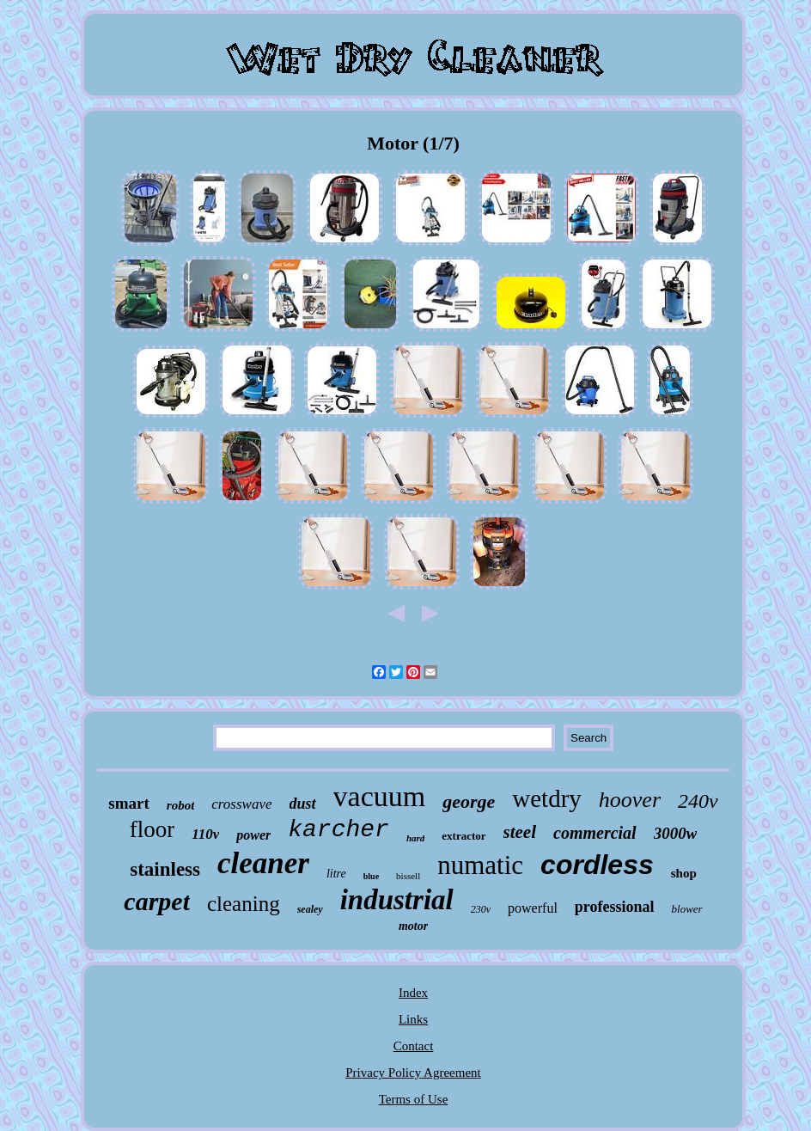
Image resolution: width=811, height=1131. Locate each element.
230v (481, 909)
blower (687, 908)
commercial (595, 832)
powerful (533, 908)
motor (413, 926)
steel (519, 832)
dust (303, 803)
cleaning (243, 903)
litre (336, 873)
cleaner (263, 863)
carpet (157, 901)
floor (152, 829)
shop (684, 873)
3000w (676, 833)
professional (615, 906)
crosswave (241, 804)
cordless (597, 864)
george (468, 801)
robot (181, 805)
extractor (463, 835)
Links (413, 1019)
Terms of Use (413, 1099)
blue (371, 876)
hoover (630, 799)
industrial (397, 899)
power (253, 835)
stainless (165, 869)
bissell (408, 876)
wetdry (547, 798)
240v (698, 801)
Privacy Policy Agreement (412, 1072)
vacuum (379, 796)
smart (128, 803)
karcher (338, 829)
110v (205, 834)
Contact (413, 1046)
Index (413, 993)
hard (415, 838)
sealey (310, 909)
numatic (480, 865)
